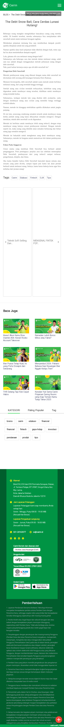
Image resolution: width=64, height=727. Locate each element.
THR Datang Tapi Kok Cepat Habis (16, 393)
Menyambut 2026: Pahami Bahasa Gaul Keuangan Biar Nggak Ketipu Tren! (47, 366)
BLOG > (6, 14)
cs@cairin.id (38, 532)
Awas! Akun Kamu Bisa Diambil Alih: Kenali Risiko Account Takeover (15, 338)
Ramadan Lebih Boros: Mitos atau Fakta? (45, 336)
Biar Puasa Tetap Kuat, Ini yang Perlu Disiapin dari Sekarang (15, 366)
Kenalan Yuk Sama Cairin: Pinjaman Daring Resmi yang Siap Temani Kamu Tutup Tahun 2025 (46, 396)
